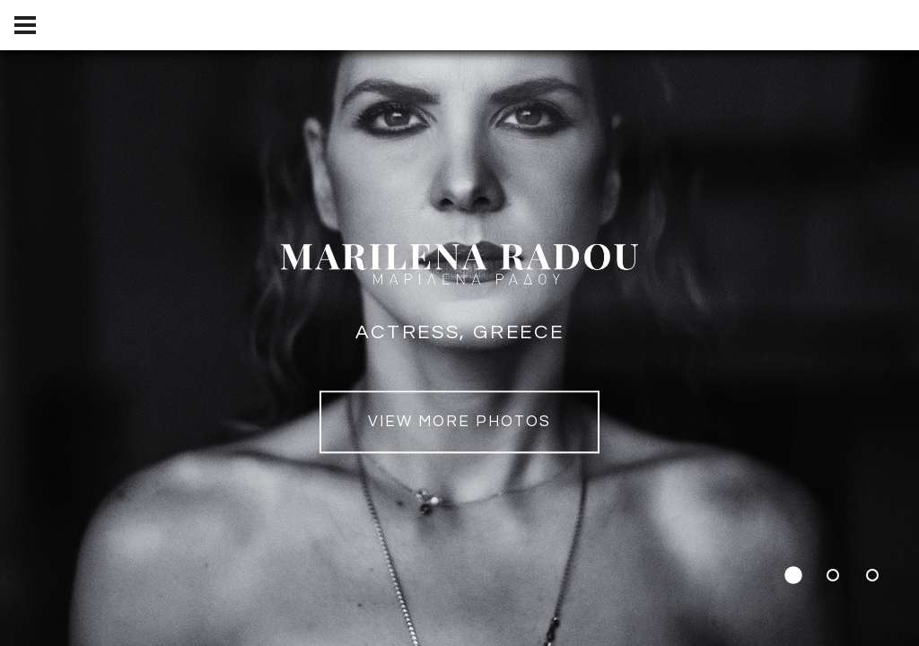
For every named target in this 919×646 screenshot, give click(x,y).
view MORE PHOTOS (460, 423)
